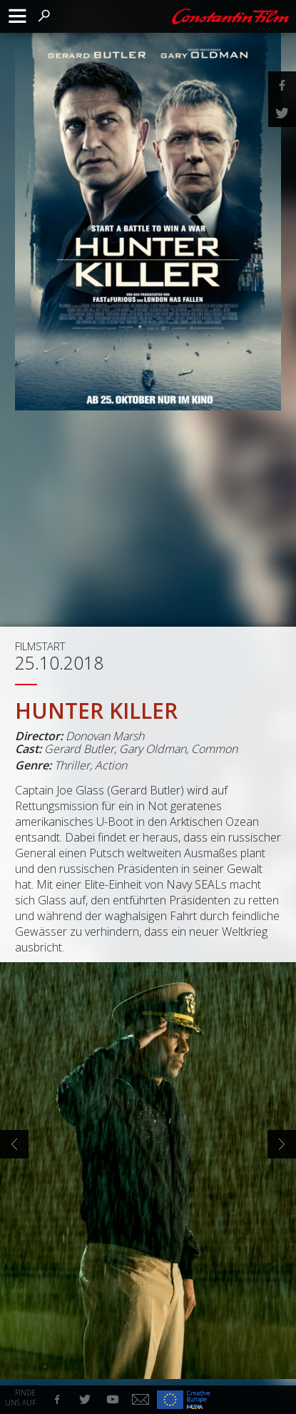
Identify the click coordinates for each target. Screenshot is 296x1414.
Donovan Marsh (105, 736)
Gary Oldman (152, 749)
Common (214, 749)
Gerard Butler (79, 749)
